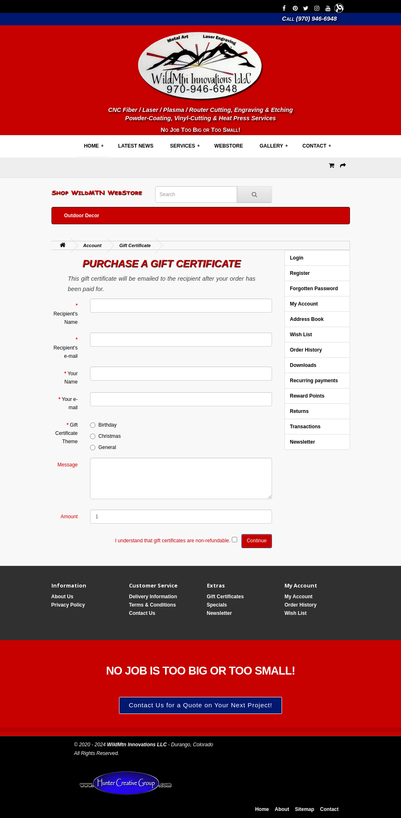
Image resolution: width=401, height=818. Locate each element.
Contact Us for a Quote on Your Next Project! (200, 705)
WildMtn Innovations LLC (137, 745)
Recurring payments (314, 381)
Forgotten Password (314, 288)
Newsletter (302, 442)
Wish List (301, 334)
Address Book (306, 319)
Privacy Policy (68, 605)
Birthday (103, 425)
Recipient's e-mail (65, 352)
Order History (306, 350)
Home (93, 146)
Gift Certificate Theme (66, 433)
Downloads (303, 365)
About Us (62, 597)
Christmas (105, 436)
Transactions (305, 427)
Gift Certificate (135, 245)
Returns (299, 411)
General (103, 447)
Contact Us (142, 613)
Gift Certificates (225, 597)
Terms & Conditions (152, 605)
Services (185, 146)
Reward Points (307, 396)
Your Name (71, 378)
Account (92, 245)
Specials (217, 605)
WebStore (228, 146)
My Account (304, 304)
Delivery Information (153, 597)
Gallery (274, 146)
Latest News (135, 146)
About (282, 809)
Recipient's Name (65, 318)
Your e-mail (70, 403)
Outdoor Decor (82, 215)
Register (300, 273)
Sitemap (304, 809)
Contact (316, 146)
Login (297, 258)
